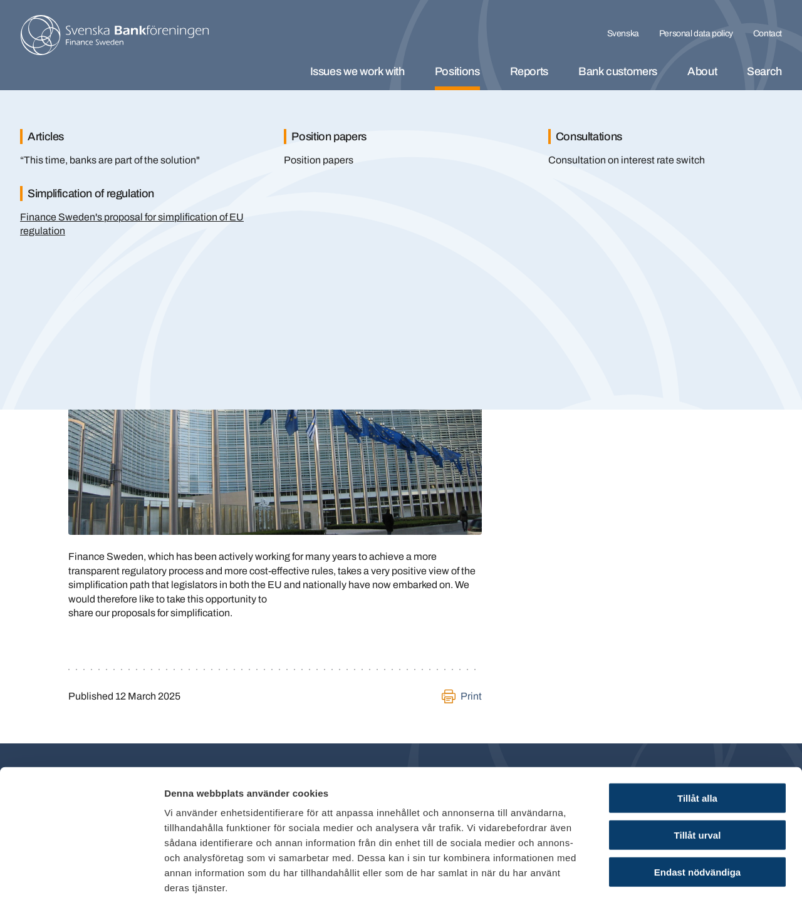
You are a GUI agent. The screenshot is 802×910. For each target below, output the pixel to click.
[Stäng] (758, 117)
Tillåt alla (697, 745)
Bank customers (617, 71)
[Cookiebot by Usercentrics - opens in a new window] (81, 885)
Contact (767, 33)
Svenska (623, 33)
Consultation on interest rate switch (626, 160)
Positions (457, 71)
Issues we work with (357, 71)
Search (764, 71)
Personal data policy (696, 33)
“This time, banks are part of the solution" (110, 160)
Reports (529, 71)
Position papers (318, 160)
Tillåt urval (697, 782)
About (702, 71)
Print (471, 696)
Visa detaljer (681, 885)
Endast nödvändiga (697, 819)
